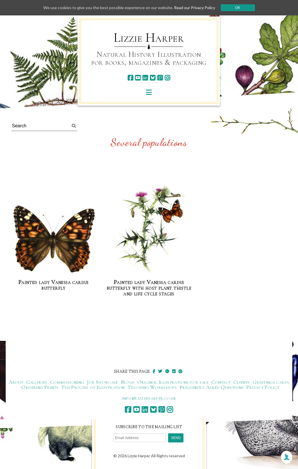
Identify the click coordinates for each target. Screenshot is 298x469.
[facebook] (130, 78)
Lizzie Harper (149, 37)
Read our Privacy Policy (194, 7)
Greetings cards (271, 382)
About (16, 382)
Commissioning (67, 382)
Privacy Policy (262, 387)
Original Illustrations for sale (173, 382)
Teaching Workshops (152, 387)
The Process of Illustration (93, 387)
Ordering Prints (39, 387)
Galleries (36, 382)
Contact (221, 382)
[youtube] (137, 78)
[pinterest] (160, 78)
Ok (237, 8)
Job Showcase (102, 382)
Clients (241, 382)
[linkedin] (145, 78)
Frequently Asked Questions (211, 387)
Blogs (127, 382)
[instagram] (167, 78)
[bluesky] (152, 78)
